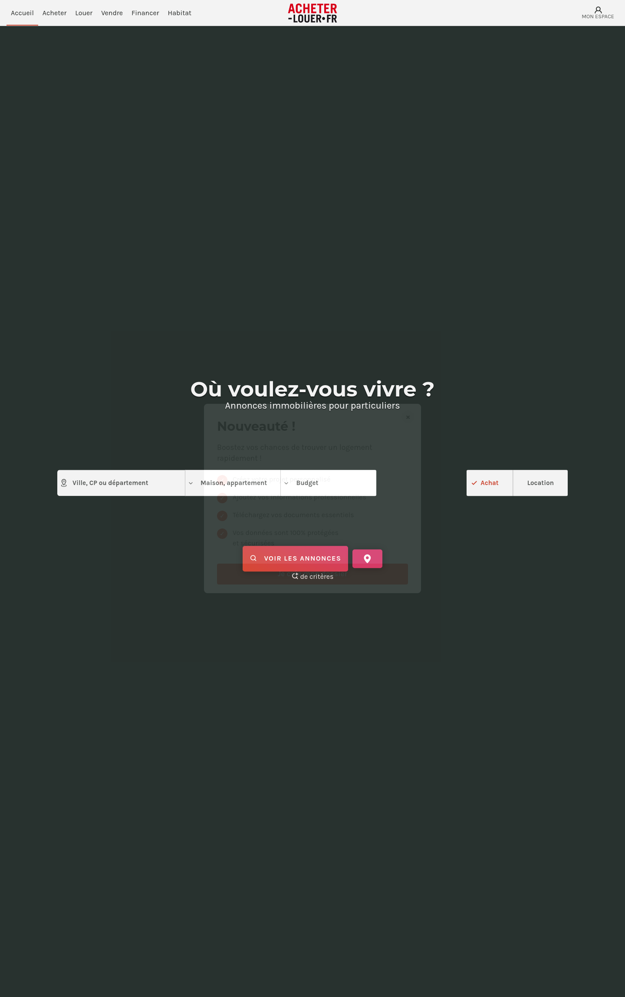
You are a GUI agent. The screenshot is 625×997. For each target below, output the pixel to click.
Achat (489, 483)
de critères (313, 576)
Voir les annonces (295, 559)
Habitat (180, 13)
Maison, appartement (227, 483)
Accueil (22, 13)
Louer (83, 13)
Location (540, 483)
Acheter (54, 13)
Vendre (112, 13)
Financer (145, 13)
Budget (300, 483)
